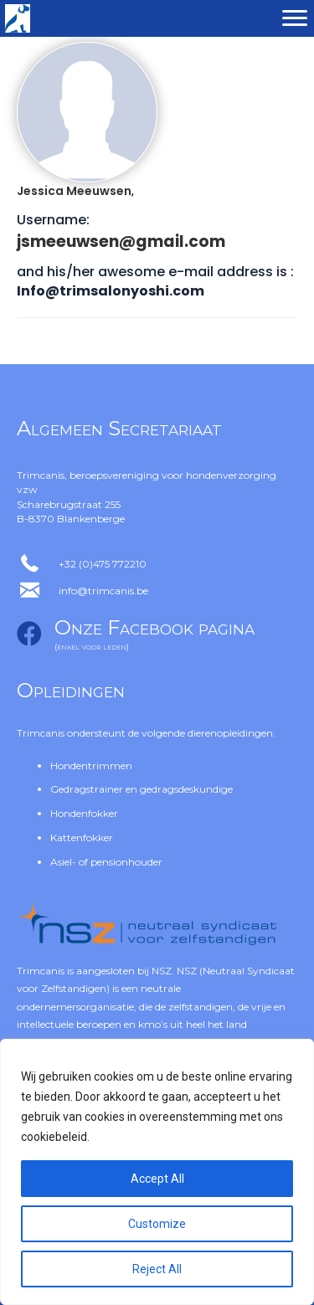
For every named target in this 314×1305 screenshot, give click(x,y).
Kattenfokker (81, 837)
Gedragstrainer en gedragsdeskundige (141, 789)
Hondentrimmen (91, 765)
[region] (157, 1172)
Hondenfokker (84, 813)
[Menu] (294, 18)
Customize (157, 1224)
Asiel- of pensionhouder (106, 861)
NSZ (162, 970)
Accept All (157, 1178)
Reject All (157, 1269)
